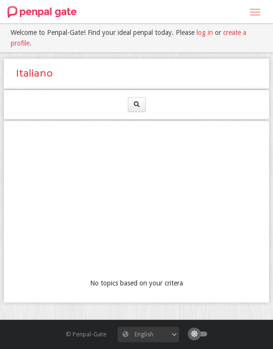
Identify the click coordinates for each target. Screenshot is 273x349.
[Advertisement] (136, 201)
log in (205, 32)
